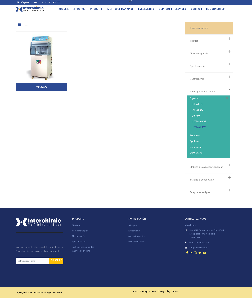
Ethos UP (196, 115)
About (135, 291)
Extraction (195, 135)
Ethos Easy (197, 110)
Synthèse (194, 141)
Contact (175, 291)
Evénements (134, 231)
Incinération (196, 147)
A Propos (133, 225)
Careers (152, 291)
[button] (56, 261)
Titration (194, 40)
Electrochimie (197, 78)
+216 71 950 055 (51, 2)
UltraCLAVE (41, 87)
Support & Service (136, 236)
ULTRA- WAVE (199, 121)
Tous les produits (199, 28)
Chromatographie (199, 53)
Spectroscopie (197, 66)
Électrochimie (78, 236)
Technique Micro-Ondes (202, 91)
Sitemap (144, 291)
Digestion (194, 98)
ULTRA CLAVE (199, 127)
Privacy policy (164, 291)
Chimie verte (196, 153)
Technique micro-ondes (83, 247)
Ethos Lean (197, 104)
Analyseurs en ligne (200, 192)
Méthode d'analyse (137, 241)
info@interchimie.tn (27, 2)
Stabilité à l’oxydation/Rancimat (206, 167)
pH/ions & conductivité (202, 179)
